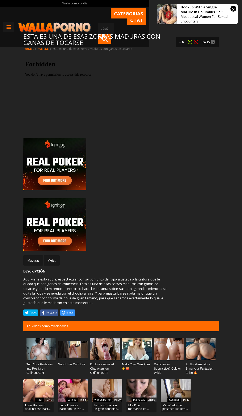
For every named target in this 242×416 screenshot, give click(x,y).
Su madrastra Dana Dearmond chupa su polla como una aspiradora (69, 360)
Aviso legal (68, 401)
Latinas (70, 317)
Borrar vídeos (91, 401)
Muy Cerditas (70, 382)
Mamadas (135, 317)
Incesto (70, 352)
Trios (104, 352)
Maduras (43, 49)
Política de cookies (118, 401)
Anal (38, 317)
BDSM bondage (134, 348)
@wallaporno (203, 398)
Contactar (68, 390)
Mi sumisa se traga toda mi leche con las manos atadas (134, 360)
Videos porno (100, 312)
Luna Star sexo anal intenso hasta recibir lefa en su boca (37, 324)
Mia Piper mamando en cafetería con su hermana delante (136, 324)
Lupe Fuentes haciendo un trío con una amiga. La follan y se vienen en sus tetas (70, 324)
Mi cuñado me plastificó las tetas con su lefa (170, 324)
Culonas (36, 352)
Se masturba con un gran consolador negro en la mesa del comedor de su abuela (104, 324)
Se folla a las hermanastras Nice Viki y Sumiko (104, 360)
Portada (28, 49)
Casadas (169, 317)
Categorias (156, 13)
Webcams (168, 352)
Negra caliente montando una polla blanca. (35, 360)
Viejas (52, 178)
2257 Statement (148, 401)
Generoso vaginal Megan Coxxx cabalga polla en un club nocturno (203, 324)
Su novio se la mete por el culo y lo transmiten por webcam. (170, 360)
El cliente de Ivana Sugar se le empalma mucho (203, 360)
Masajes (202, 352)
